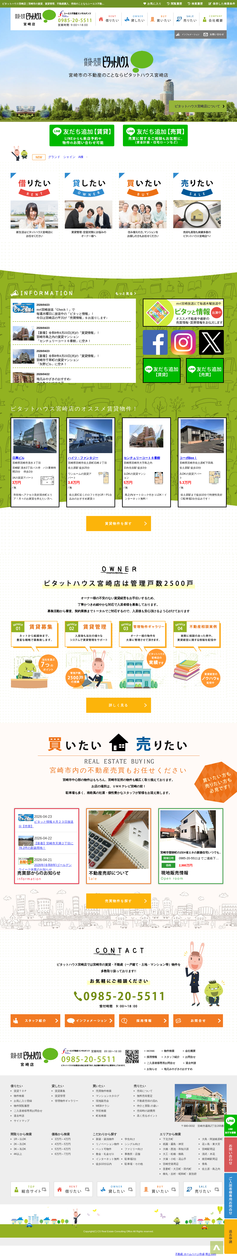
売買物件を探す (118, 901)
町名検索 (101, 1115)
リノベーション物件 (107, 1144)
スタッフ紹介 (172, 1057)
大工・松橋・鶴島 (173, 1154)
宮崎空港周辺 (170, 1163)
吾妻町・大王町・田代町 (177, 1168)
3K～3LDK (20, 1149)
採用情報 (152, 1057)
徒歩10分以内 (104, 1163)
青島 (204, 1163)
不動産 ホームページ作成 (189, 1254)
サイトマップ (21, 1120)
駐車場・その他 (134, 1163)
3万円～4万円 (63, 1139)
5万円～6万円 (63, 1149)
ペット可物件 (103, 1149)
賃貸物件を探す (118, 523)
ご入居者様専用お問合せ (161, 1063)
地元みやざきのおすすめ (178, 1069)
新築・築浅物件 (105, 1139)
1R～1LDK (20, 1139)
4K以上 (18, 1154)
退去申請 (191, 1063)
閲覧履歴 (174, 3)
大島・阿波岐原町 (212, 1139)
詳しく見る (118, 705)
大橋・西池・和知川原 (176, 1149)
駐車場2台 (131, 1158)
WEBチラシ (103, 1105)
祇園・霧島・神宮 (173, 1144)
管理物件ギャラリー (66, 1100)
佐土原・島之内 (211, 1168)
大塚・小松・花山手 (174, 1158)
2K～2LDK (20, 1144)
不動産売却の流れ (147, 1100)
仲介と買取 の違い (147, 1105)
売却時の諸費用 (146, 1110)
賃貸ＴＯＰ (20, 1090)
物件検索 (169, 1050)
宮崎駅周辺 (208, 1149)
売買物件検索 (103, 1090)
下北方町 (168, 1139)
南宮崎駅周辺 (210, 1158)
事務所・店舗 (132, 1154)
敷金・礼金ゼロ (105, 1154)
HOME (151, 1050)
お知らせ (152, 1069)
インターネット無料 (107, 1158)
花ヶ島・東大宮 (211, 1144)
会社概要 (190, 1050)
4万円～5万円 (63, 1144)
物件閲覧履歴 (21, 1105)
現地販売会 (102, 1100)
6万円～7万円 (63, 1154)
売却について (145, 1090)
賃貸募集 (60, 1090)
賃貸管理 (60, 1095)
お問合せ (190, 1057)
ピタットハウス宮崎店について (199, 106)
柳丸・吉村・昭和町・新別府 (180, 1173)
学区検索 (101, 1110)
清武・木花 (208, 1154)
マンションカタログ (107, 1095)
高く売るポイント (147, 1115)
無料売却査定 (145, 1095)
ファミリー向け (134, 1149)
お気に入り (152, 3)
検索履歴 (195, 3)
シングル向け (132, 1144)
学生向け (130, 1139)
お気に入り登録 (23, 1100)
